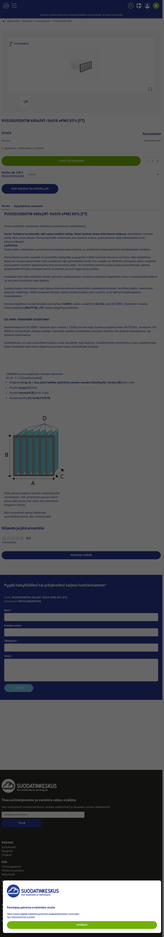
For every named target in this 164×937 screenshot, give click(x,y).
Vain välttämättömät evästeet (21, 917)
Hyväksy (82, 924)
